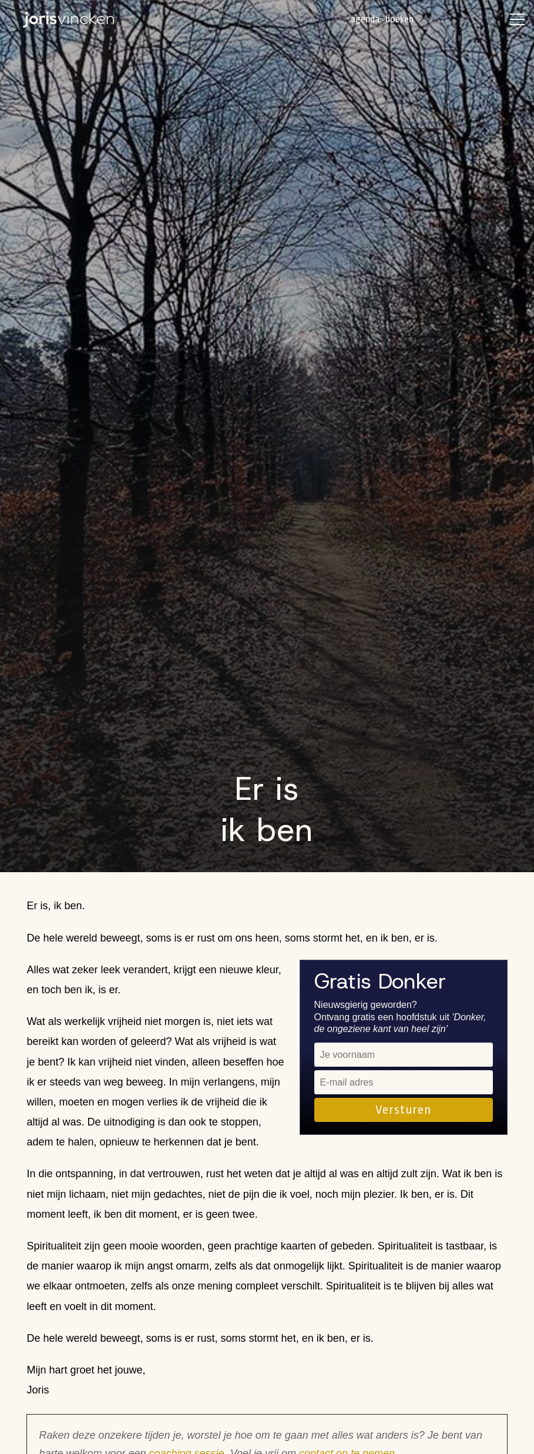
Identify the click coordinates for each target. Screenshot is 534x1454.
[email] (403, 1082)
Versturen (403, 1110)
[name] (403, 1055)
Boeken (399, 19)
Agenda (365, 19)
